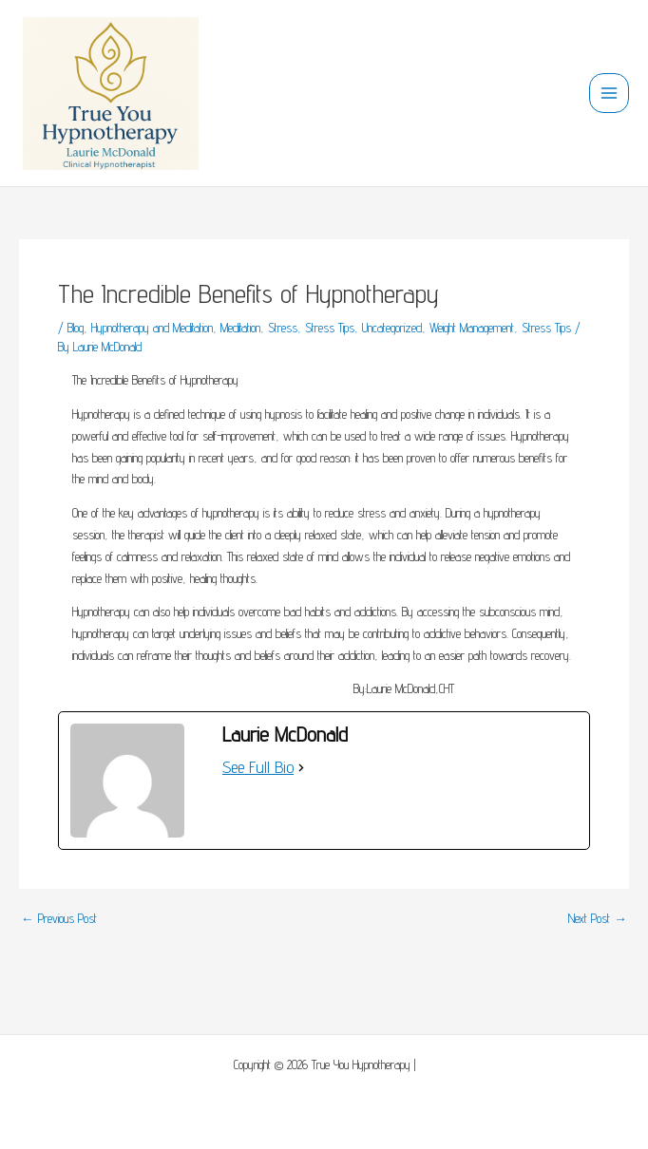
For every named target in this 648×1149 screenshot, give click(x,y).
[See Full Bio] (301, 768)
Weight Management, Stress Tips (500, 327)
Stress (282, 327)
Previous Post (59, 919)
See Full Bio (258, 767)
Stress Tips (329, 327)
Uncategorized (392, 327)
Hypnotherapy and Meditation (152, 327)
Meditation (240, 327)
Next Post (597, 919)
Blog (75, 327)
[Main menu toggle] (609, 93)
